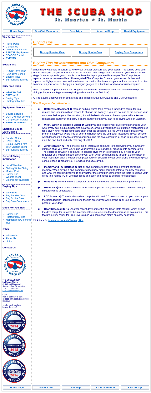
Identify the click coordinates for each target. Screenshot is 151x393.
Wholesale (12, 235)
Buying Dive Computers (129, 52)
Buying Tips (12, 98)
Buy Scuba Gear (15, 198)
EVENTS (11, 58)
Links (9, 241)
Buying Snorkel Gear (52, 52)
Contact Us (12, 46)
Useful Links (46, 387)
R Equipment (17, 52)
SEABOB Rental (15, 55)
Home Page (17, 31)
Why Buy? (11, 192)
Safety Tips (12, 174)
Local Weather (14, 165)
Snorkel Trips (13, 76)
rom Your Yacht (16, 145)
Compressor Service (17, 119)
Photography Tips (15, 101)
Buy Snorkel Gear (16, 195)
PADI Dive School (15, 73)
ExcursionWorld (105, 387)
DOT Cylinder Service (18, 116)
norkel (14, 138)
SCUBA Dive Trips (16, 70)
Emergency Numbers (17, 179)
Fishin (17, 168)
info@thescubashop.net (13, 291)
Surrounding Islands (17, 79)
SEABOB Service (16, 122)
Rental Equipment (134, 31)
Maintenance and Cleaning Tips (65, 220)
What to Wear (13, 176)
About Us (11, 238)
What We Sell (13, 92)
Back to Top (135, 387)
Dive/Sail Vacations (46, 31)
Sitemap (76, 387)
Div (76, 31)
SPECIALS (12, 95)
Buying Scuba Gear (90, 52)
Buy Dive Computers (17, 201)
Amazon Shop (105, 31)
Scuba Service (14, 113)
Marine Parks (13, 171)
